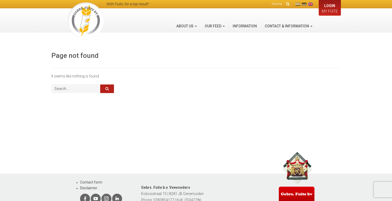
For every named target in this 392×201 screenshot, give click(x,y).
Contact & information (288, 26)
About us (186, 26)
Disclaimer (88, 188)
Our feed (215, 26)
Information (245, 26)
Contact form (91, 182)
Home (277, 4)
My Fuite (330, 8)
